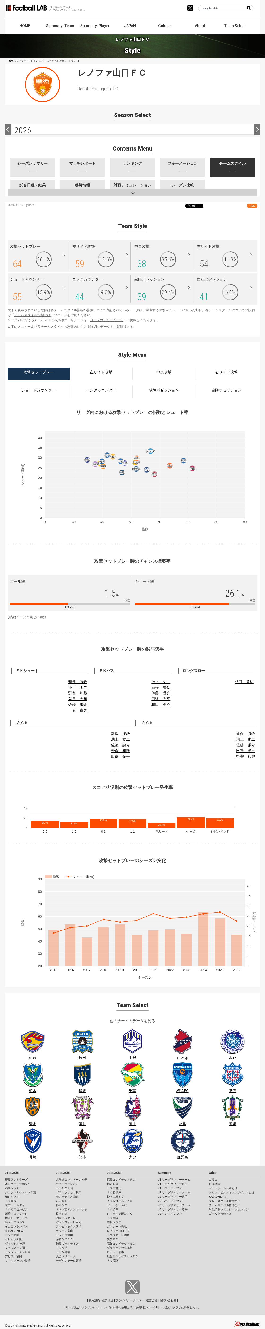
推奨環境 (107, 1300)
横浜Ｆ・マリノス (16, 1218)
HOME (25, 25)
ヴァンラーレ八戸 (67, 1184)
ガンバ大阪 (12, 1235)
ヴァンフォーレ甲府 (68, 1222)
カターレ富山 (64, 1230)
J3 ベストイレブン (170, 1213)
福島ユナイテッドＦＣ (121, 1179)
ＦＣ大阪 (112, 1218)
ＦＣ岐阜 (112, 1209)
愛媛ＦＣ (112, 1239)
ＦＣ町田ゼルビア (16, 1209)
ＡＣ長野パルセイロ (119, 1201)
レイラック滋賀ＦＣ (119, 1213)
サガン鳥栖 (63, 1252)
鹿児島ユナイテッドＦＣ (122, 1256)
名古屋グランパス (16, 1226)
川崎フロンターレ (16, 1213)
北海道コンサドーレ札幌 (71, 1179)
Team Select (235, 25)
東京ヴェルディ (15, 1205)
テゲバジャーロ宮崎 (68, 1260)
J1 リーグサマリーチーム (174, 1179)
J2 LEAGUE (63, 1172)
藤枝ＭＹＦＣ (64, 1239)
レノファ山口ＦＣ (118, 1230)
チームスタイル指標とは (32, 315)
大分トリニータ (66, 1256)
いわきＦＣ (63, 1201)
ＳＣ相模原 (114, 1192)
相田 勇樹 (160, 704)
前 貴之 (79, 710)
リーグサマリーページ (106, 320)
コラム (213, 1179)
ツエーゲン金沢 (117, 1205)
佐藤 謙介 (77, 704)
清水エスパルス (15, 1222)
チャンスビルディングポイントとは (231, 1192)
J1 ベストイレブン (170, 1188)
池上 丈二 (77, 687)
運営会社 (151, 1300)
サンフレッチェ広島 (17, 1252)
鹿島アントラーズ (16, 1179)
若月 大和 (77, 699)
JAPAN (130, 25)
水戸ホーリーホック (17, 1184)
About (200, 25)
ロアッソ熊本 (115, 1252)
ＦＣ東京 (10, 1201)
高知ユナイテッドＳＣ (121, 1243)
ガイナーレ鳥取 (117, 1226)
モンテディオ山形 (67, 1196)
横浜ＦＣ (61, 1213)
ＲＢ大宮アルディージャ (71, 1209)
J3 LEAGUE (114, 1172)
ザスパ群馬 (114, 1188)
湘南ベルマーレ (66, 1218)
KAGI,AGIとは (218, 1196)
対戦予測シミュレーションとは (229, 1209)
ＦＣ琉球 (112, 1260)
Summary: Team (60, 25)
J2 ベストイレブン (170, 1201)
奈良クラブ (114, 1222)
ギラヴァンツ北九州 (119, 1247)
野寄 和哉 (77, 693)
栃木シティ (63, 1205)
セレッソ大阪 (13, 1239)
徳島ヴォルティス (67, 1243)
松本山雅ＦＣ (115, 1196)
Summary (164, 1172)
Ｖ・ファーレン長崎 (17, 1260)
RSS (252, 206)
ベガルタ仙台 (64, 1188)
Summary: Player (95, 25)
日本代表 (214, 1184)
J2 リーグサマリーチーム (174, 1192)
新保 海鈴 (77, 682)
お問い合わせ (167, 1300)
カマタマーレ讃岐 (118, 1235)
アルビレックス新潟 (68, 1226)
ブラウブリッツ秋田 (68, 1192)
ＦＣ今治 (61, 1247)
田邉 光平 (160, 699)
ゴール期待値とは (220, 1213)
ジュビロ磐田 (64, 1235)
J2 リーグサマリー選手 (173, 1196)
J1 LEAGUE (12, 1172)
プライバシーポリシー (129, 1300)
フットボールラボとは (223, 1188)
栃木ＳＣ (112, 1184)
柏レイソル (12, 1196)
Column (165, 25)
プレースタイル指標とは (224, 1201)
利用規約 (94, 1300)
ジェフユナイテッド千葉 (20, 1192)
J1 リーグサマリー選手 (173, 1184)
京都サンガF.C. (14, 1230)
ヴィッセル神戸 (15, 1243)
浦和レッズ (12, 1188)
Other (212, 1172)
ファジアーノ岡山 (16, 1247)
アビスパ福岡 (13, 1256)
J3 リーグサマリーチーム (174, 1205)
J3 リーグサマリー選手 (173, 1209)
